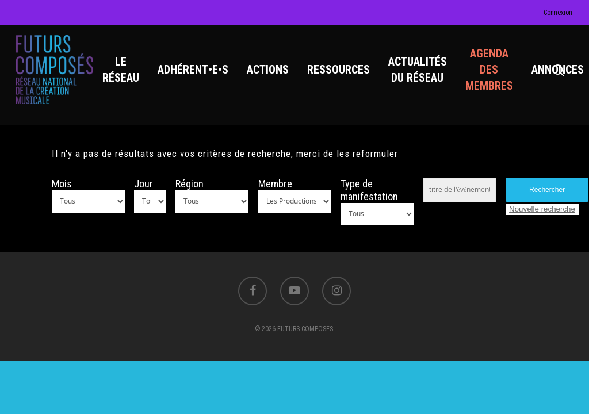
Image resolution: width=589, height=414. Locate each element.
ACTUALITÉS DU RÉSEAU (417, 70)
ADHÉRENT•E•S (193, 69)
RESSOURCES (338, 69)
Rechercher (547, 190)
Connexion (558, 13)
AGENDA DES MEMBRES (489, 70)
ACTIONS (268, 69)
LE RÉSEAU (120, 70)
